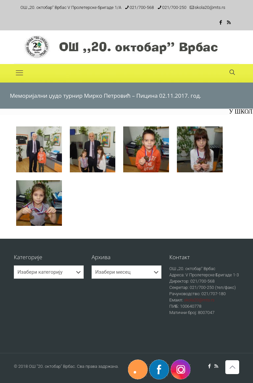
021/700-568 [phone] (141, 7)
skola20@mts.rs (199, 299)
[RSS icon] (228, 22)
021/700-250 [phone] (174, 7)
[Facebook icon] (220, 22)
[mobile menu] (19, 73)
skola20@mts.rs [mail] (210, 7)
